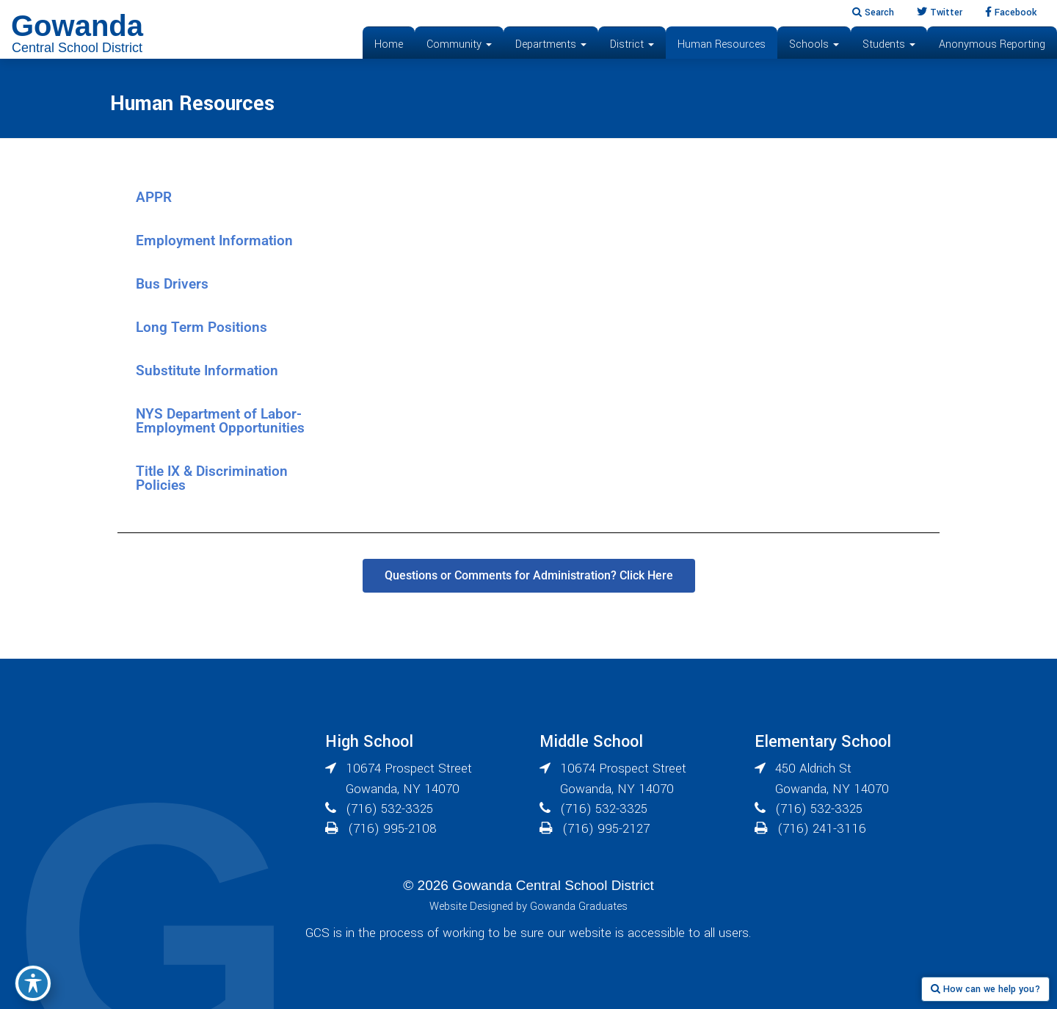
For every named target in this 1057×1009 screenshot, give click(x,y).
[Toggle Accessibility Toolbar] (33, 983)
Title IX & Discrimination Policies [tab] (212, 478)
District (632, 44)
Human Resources (722, 44)
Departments (550, 44)
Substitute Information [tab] (207, 370)
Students (888, 44)
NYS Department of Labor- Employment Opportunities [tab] (220, 420)
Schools (814, 44)
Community (459, 44)
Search (873, 12)
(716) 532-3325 (389, 809)
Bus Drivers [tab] (172, 283)
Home (388, 44)
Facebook (1010, 12)
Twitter (939, 12)
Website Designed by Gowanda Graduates (528, 906)
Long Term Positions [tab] (201, 327)
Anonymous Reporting (992, 44)
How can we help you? (985, 989)
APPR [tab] (154, 197)
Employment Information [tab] (214, 240)
